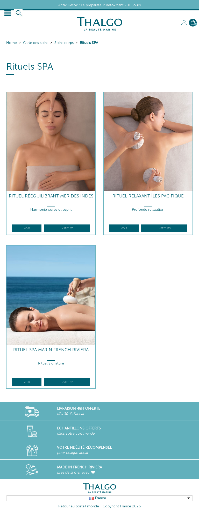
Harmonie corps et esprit (51, 209)
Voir (27, 228)
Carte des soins (35, 43)
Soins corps (64, 43)
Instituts (67, 228)
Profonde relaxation (148, 209)
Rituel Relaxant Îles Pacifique (148, 196)
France (100, 498)
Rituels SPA (89, 43)
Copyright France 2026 (122, 506)
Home (11, 43)
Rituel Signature (51, 363)
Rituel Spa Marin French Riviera (51, 349)
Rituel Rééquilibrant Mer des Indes (51, 196)
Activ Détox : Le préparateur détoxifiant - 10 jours (99, 5)
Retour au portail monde (78, 506)
